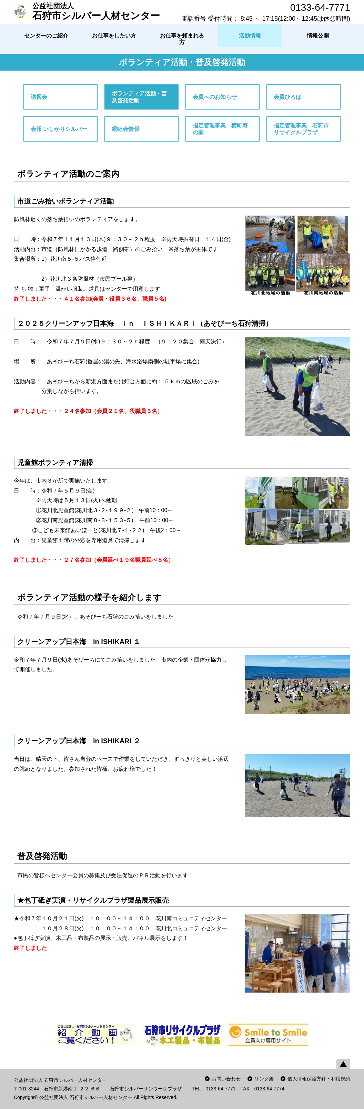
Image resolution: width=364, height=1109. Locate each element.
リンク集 (264, 1078)
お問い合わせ (226, 1078)
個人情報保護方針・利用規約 (318, 1078)
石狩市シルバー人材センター (96, 11)
